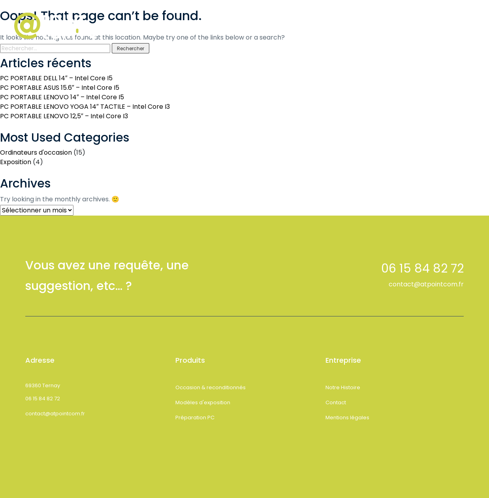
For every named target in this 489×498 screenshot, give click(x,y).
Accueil (168, 22)
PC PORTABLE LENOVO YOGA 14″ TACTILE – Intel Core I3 (85, 106)
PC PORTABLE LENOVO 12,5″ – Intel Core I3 (64, 116)
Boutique (272, 22)
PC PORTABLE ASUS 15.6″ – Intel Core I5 (59, 87)
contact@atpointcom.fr (426, 284)
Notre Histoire (217, 22)
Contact (319, 22)
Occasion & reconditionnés (210, 387)
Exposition (15, 162)
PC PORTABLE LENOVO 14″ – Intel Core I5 (62, 97)
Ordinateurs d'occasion (36, 152)
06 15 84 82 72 (42, 398)
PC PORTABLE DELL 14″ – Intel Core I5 (56, 78)
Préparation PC (194, 417)
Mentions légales (347, 417)
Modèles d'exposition (202, 402)
